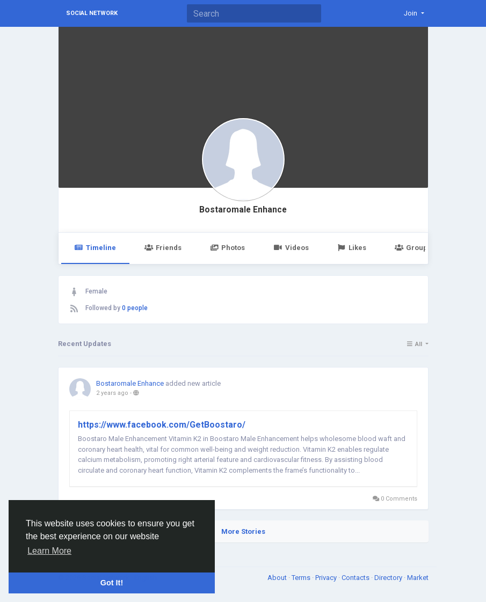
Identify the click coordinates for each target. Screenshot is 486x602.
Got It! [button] (111, 582)
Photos (227, 248)
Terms (302, 578)
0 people (135, 308)
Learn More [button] (49, 550)
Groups (413, 248)
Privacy (326, 578)
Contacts (356, 578)
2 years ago (112, 393)
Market (418, 578)
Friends (163, 248)
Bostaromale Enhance (243, 210)
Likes (351, 248)
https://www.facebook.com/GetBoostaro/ (161, 425)
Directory (389, 578)
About (277, 578)
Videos (290, 248)
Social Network (92, 13)
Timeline (95, 248)
